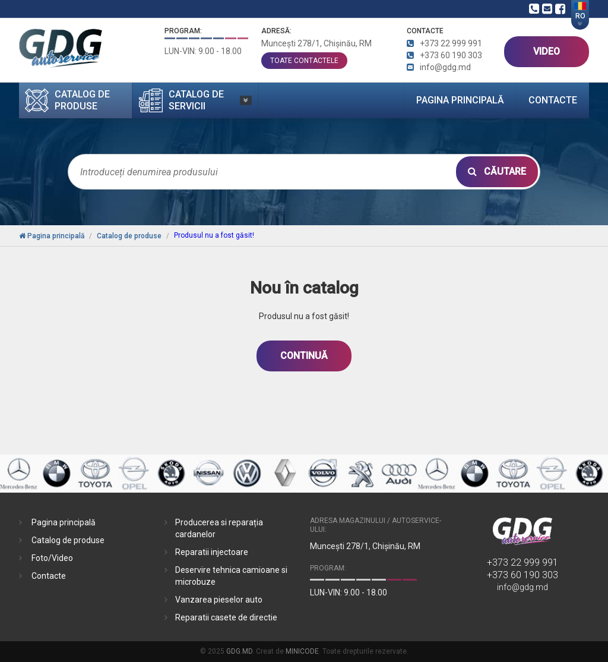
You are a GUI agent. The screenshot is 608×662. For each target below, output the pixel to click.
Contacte (552, 100)
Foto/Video (52, 558)
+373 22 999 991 (522, 562)
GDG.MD (239, 651)
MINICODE (302, 651)
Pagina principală (460, 100)
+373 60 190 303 (522, 575)
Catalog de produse (67, 540)
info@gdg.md (522, 587)
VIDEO (546, 51)
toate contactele (304, 60)
